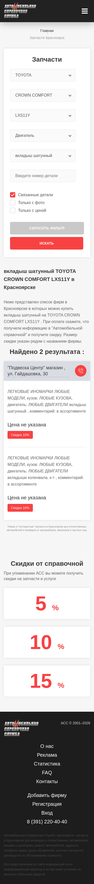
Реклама (47, 755)
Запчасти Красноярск (47, 38)
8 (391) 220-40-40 (47, 821)
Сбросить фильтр (47, 228)
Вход (47, 813)
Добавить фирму (47, 795)
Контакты (47, 781)
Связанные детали (32, 195)
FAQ (47, 772)
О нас (47, 746)
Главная (47, 31)
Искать (47, 243)
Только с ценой (28, 210)
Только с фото (27, 202)
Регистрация (47, 804)
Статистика (47, 764)
